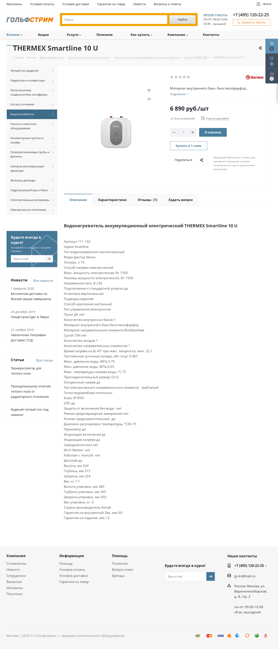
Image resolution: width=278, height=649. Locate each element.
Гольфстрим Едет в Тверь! (30, 317)
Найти (182, 19)
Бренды (118, 575)
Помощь (66, 563)
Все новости (43, 280)
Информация (71, 555)
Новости (13, 569)
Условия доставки (73, 575)
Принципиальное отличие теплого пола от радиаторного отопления (31, 391)
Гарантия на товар (74, 581)
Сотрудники (16, 575)
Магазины (15, 588)
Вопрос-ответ (122, 569)
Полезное (119, 563)
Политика (14, 594)
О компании (16, 563)
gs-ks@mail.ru (244, 576)
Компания (16, 555)
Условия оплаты (72, 569)
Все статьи (44, 360)
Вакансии (14, 581)
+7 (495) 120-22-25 (251, 15)
